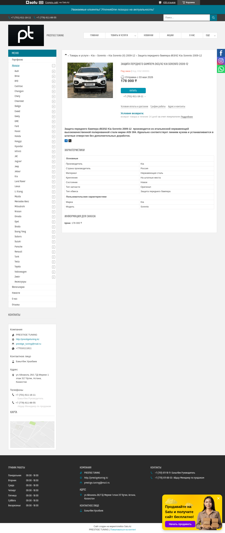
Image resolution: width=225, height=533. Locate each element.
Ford (17, 126)
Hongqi (18, 141)
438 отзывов (169, 2)
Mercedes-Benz (22, 201)
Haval (17, 131)
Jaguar (18, 161)
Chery (17, 96)
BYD (16, 81)
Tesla (17, 261)
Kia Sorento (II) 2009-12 (121, 55)
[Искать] (213, 17)
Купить (133, 90)
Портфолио (17, 59)
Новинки (148, 35)
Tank (17, 256)
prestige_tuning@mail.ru (28, 343)
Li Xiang (19, 191)
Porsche (18, 246)
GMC (17, 121)
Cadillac (19, 86)
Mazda (18, 196)
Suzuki (18, 241)
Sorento (101, 55)
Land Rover (20, 181)
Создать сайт (52, 2)
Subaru (18, 236)
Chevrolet (19, 101)
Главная (94, 35)
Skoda (18, 226)
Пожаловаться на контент (123, 529)
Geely (17, 116)
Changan (19, 91)
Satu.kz (127, 526)
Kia (93, 55)
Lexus (17, 186)
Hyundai (19, 146)
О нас (192, 35)
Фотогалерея (18, 287)
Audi (17, 71)
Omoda (18, 216)
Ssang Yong (20, 231)
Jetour (18, 171)
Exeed (17, 111)
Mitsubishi (20, 206)
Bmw (17, 76)
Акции (170, 35)
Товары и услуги (119, 35)
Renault (18, 251)
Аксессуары (20, 281)
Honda (18, 136)
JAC (16, 156)
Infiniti (18, 151)
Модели (15, 65)
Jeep (17, 166)
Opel (17, 221)
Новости (16, 293)
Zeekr (17, 276)
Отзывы (16, 304)
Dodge (18, 106)
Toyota (18, 266)
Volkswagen (21, 271)
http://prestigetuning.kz (27, 339)
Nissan (18, 211)
